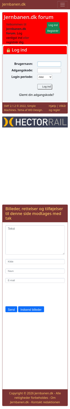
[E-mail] (35, 280)
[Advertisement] (35, 165)
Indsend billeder (31, 309)
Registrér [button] (52, 31)
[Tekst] (35, 240)
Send (11, 309)
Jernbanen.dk (14, 4)
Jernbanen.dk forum (28, 16)
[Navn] (35, 271)
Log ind (46, 86)
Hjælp (52, 106)
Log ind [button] (53, 25)
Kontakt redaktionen (45, 402)
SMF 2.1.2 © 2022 (15, 106)
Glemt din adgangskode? (36, 95)
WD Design (35, 110)
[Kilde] (35, 261)
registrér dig (15, 42)
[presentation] (33, 294)
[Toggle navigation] (62, 4)
